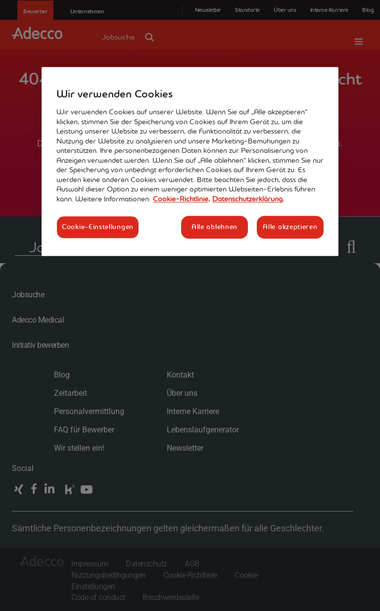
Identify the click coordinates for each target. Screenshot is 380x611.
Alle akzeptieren (290, 226)
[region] (190, 161)
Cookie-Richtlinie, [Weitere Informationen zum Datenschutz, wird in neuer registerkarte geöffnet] (181, 198)
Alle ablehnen (214, 226)
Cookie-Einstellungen (98, 226)
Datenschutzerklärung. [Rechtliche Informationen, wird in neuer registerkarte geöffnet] (248, 198)
